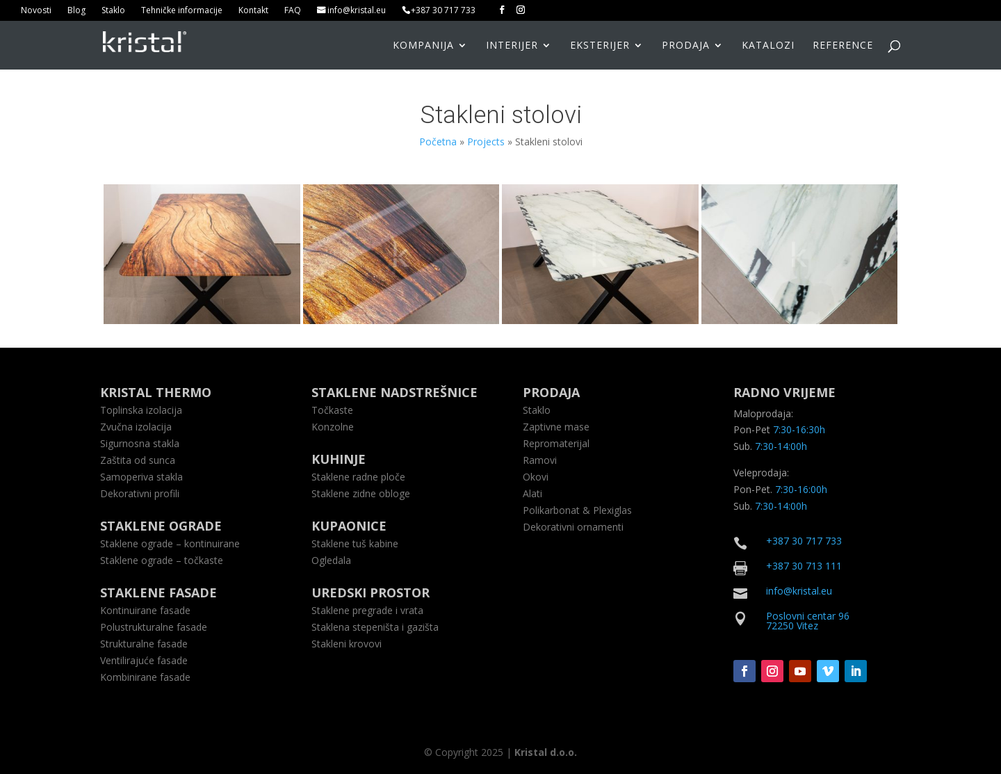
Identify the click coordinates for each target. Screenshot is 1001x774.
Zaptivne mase (556, 426)
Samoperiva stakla (141, 476)
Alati (532, 493)
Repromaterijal (556, 443)
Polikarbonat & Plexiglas (577, 510)
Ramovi (540, 460)
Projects (486, 141)
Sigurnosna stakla (139, 443)
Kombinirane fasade (145, 677)
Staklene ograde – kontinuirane (170, 543)
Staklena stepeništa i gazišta (375, 627)
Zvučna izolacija (136, 426)
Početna (438, 141)
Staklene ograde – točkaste (161, 560)
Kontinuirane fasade (145, 610)
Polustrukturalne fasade (153, 627)
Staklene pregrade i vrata (367, 610)
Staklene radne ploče (358, 476)
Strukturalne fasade (144, 643)
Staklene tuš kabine (354, 543)
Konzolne (332, 426)
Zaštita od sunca (137, 460)
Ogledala (331, 560)
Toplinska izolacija (141, 410)
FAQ (292, 11)
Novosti (36, 11)
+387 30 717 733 (443, 11)
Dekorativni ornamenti (573, 526)
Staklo (113, 11)
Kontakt (253, 11)
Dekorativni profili (139, 493)
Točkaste (332, 410)
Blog (76, 11)
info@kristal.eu (356, 11)
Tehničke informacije (181, 11)
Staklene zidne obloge (360, 493)
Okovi (535, 476)
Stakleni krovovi (346, 643)
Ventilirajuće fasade (144, 660)
